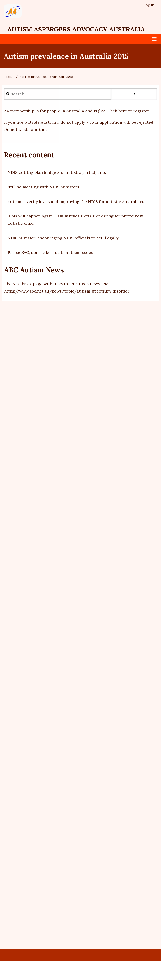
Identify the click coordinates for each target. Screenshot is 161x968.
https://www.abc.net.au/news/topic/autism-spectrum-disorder (66, 291)
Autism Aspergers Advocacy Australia (78, 30)
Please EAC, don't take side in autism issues (50, 252)
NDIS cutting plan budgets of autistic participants (57, 172)
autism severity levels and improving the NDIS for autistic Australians (76, 202)
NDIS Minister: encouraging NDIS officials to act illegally (64, 238)
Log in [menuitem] (148, 4)
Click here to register (128, 111)
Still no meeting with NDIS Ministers (44, 187)
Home (8, 77)
